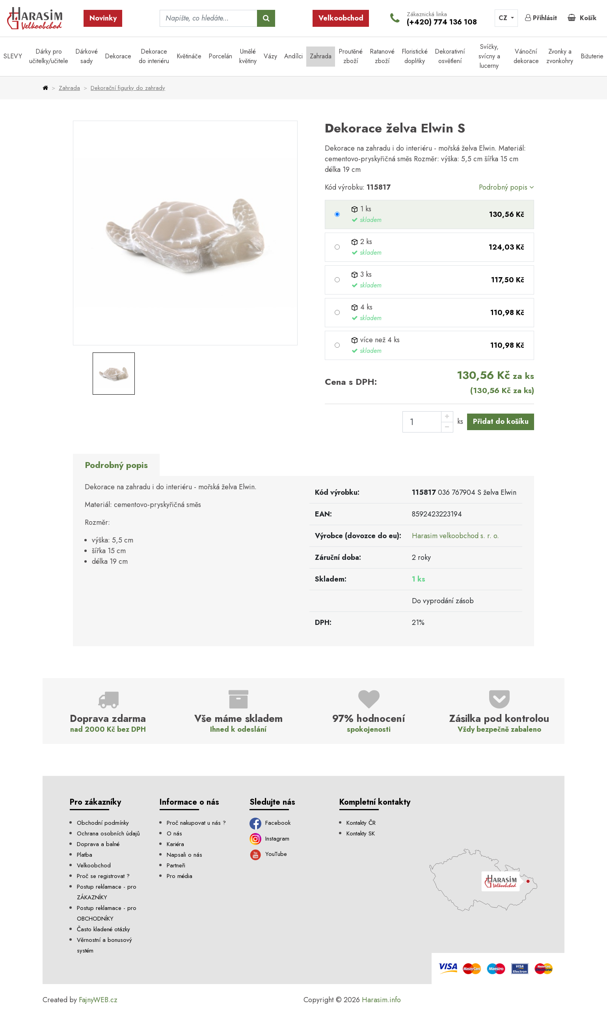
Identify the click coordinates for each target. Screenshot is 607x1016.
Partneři (176, 865)
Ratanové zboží (382, 56)
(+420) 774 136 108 (442, 22)
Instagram (269, 838)
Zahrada (320, 56)
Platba (84, 854)
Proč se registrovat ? (103, 876)
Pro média (179, 876)
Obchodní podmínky (103, 822)
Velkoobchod (340, 18)
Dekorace (118, 56)
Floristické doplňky (415, 56)
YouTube (268, 854)
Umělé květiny (248, 56)
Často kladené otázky (103, 929)
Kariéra (175, 844)
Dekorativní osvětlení (450, 56)
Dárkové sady (86, 56)
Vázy (270, 56)
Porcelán (220, 56)
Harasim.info (381, 1000)
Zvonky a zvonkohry (559, 56)
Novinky (103, 18)
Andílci (293, 56)
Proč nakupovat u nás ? (196, 822)
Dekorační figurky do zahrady (128, 88)
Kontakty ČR (361, 822)
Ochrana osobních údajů (108, 833)
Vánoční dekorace (526, 56)
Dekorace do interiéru (154, 56)
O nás (174, 833)
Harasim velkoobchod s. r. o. (455, 536)
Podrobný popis (506, 187)
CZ (504, 17)
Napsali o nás (184, 854)
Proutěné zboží (351, 56)
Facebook (270, 822)
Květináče (189, 56)
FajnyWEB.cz (98, 1000)
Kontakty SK (360, 833)
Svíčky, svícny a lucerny (489, 56)
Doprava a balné (98, 844)
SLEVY (13, 56)
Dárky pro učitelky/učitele (48, 56)
